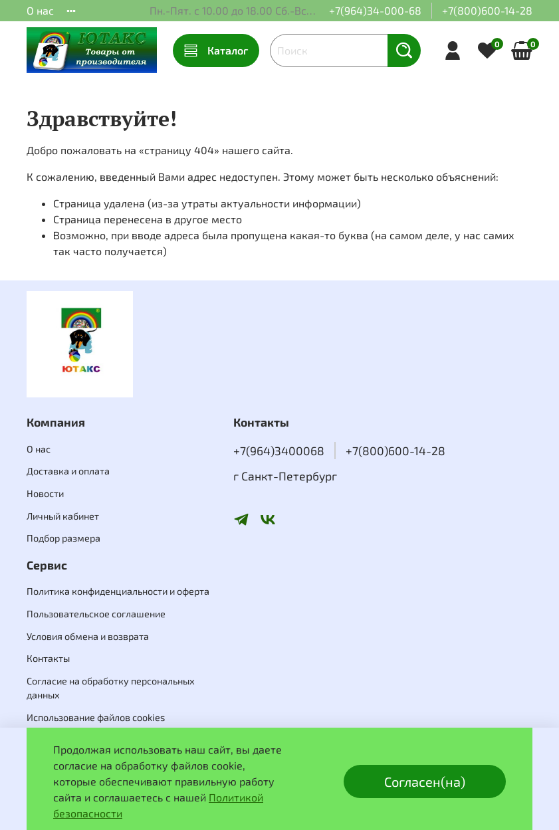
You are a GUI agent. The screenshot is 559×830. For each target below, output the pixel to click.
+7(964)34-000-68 (375, 10)
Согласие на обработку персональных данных (111, 688)
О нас (40, 10)
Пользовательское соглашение (96, 613)
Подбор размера (63, 538)
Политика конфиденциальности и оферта (118, 591)
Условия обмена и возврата (88, 636)
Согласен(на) (424, 781)
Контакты (48, 658)
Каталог (216, 50)
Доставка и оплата (68, 470)
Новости (45, 493)
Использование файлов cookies (96, 717)
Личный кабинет (63, 516)
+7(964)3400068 (278, 450)
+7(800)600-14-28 (487, 10)
